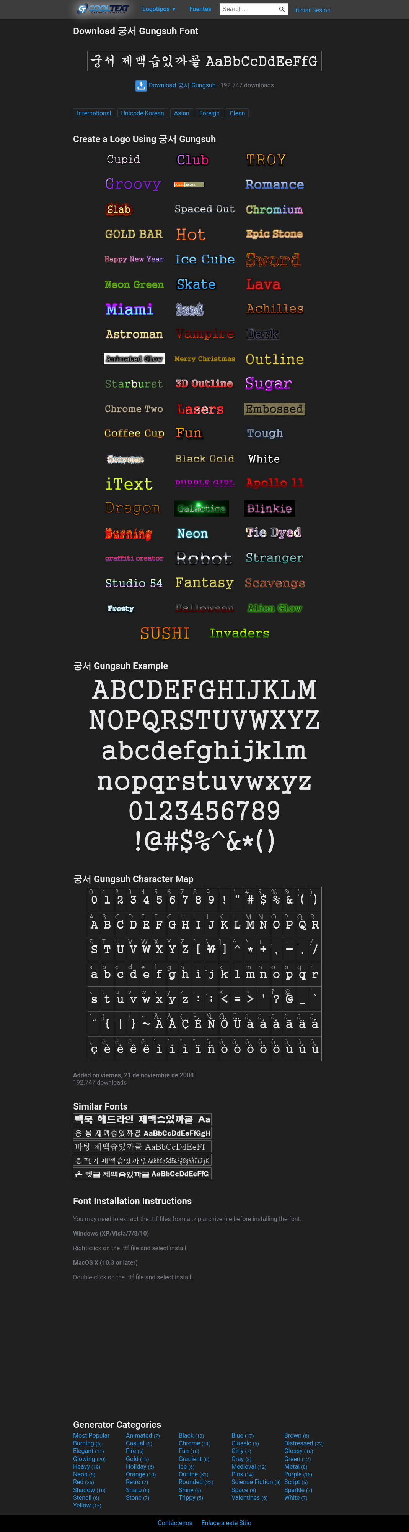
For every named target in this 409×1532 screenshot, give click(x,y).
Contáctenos (175, 1523)
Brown (296, 1435)
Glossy (298, 1451)
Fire (135, 1451)
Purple (298, 1474)
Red (83, 1482)
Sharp (138, 1490)
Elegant (88, 1451)
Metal (296, 1466)
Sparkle (298, 1490)
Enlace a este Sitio (226, 1523)
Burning (87, 1443)
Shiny (190, 1490)
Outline (194, 1474)
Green (297, 1459)
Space (243, 1490)
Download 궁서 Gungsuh (175, 85)
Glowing (89, 1459)
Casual (139, 1443)
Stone (137, 1497)
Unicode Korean (142, 113)
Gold (137, 1459)
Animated (143, 1435)
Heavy (86, 1466)
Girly (241, 1451)
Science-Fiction (256, 1482)
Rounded (196, 1482)
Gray (241, 1459)
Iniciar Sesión (312, 10)
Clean (237, 113)
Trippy (191, 1497)
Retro (137, 1482)
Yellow (87, 1505)
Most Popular (91, 1435)
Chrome (195, 1443)
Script (296, 1482)
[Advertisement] (36, 140)
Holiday (140, 1466)
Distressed (304, 1443)
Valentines (249, 1497)
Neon (84, 1474)
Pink (242, 1474)
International (94, 113)
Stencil (86, 1497)
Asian (181, 113)
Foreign (209, 113)
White (296, 1497)
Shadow (89, 1490)
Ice (186, 1466)
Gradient (194, 1459)
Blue (242, 1435)
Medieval (249, 1466)
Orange (141, 1474)
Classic (245, 1443)
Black (191, 1435)
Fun (189, 1451)
